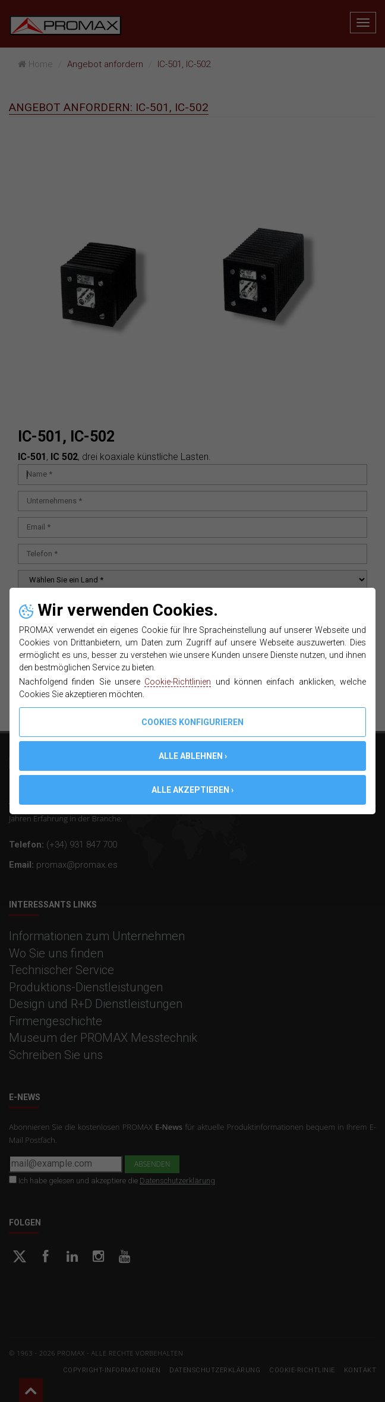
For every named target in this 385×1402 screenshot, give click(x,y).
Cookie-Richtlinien (177, 681)
